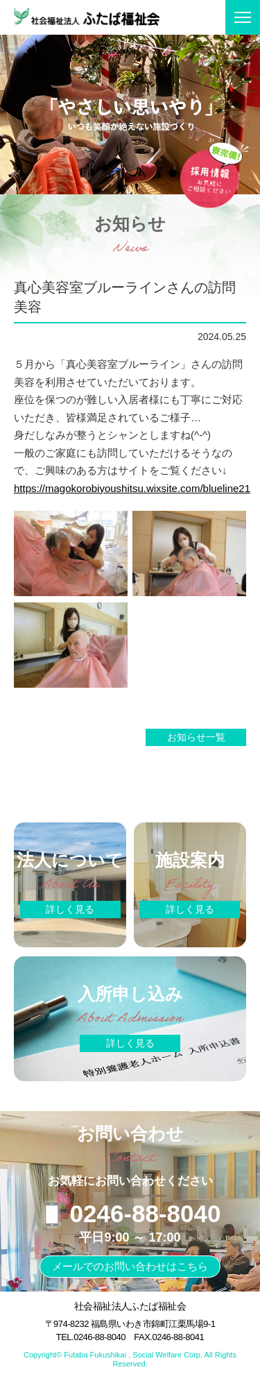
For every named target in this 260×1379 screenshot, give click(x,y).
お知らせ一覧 (196, 737)
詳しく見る (70, 909)
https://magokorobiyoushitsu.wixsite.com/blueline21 (132, 488)
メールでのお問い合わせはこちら (130, 1266)
